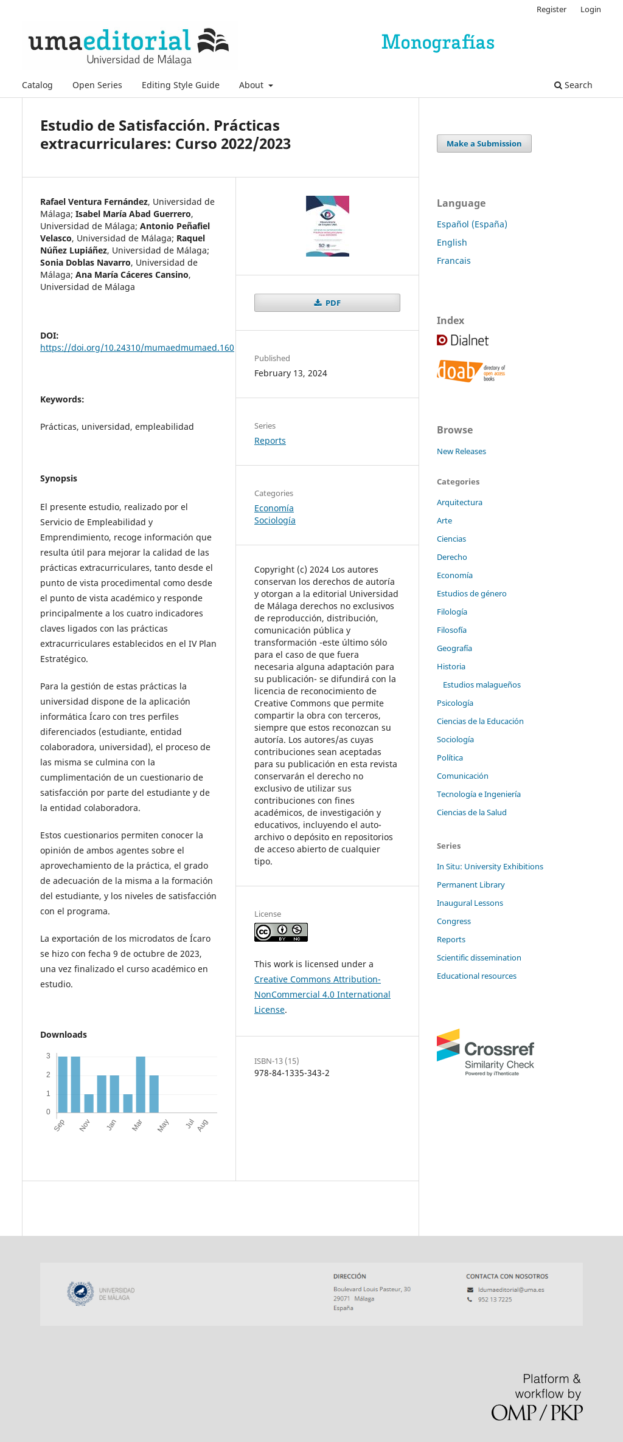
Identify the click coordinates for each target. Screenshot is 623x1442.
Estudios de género (472, 593)
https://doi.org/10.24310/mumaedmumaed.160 (137, 347)
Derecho (452, 556)
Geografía (454, 648)
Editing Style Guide (181, 85)
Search (573, 85)
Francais (454, 260)
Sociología (275, 520)
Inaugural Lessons (470, 902)
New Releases (461, 451)
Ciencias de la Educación (480, 721)
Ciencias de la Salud (472, 812)
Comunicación (463, 775)
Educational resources (477, 975)
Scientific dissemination (479, 957)
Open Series (97, 85)
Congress (454, 921)
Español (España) (472, 224)
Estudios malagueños (482, 684)
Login (590, 9)
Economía (274, 508)
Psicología (455, 702)
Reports (270, 440)
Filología (452, 611)
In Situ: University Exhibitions (490, 866)
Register (551, 9)
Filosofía (452, 629)
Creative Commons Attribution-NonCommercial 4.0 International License (322, 994)
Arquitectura (459, 502)
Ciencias (451, 538)
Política (450, 757)
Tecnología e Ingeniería (479, 793)
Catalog (37, 85)
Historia (451, 666)
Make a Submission (484, 143)
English (452, 242)
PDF (332, 302)
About (252, 85)
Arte (444, 520)
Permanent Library (471, 884)
